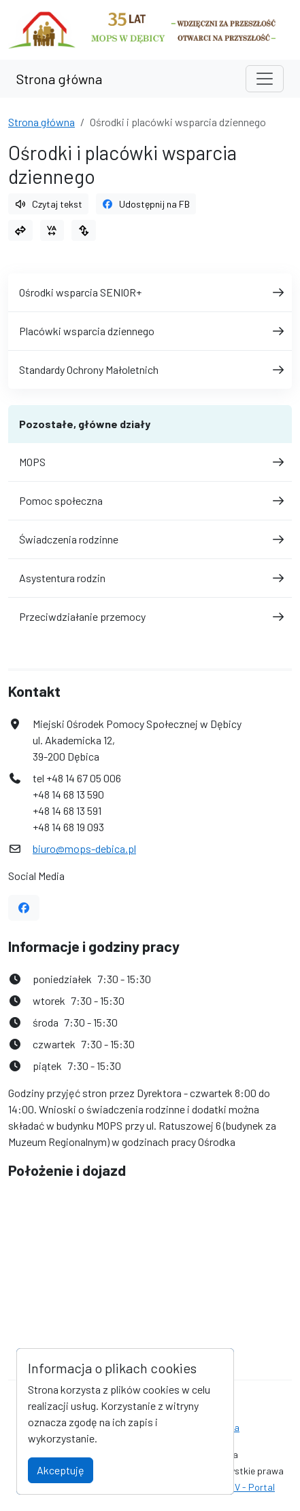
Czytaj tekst (48, 204)
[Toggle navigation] (265, 78)
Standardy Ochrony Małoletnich (150, 369)
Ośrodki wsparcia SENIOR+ (150, 292)
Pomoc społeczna (150, 500)
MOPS (150, 461)
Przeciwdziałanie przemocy (150, 616)
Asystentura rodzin (150, 577)
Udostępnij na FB (146, 204)
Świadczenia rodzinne (150, 539)
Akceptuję (60, 1470)
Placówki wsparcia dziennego (150, 330)
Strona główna (59, 79)
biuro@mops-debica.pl (84, 848)
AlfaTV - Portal (243, 1487)
